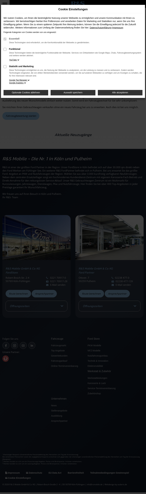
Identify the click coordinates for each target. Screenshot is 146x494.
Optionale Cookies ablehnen (26, 92)
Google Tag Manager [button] (19, 80)
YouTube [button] (14, 60)
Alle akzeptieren (120, 92)
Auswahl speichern (73, 92)
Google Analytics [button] (17, 83)
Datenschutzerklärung (100, 27)
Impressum (117, 27)
